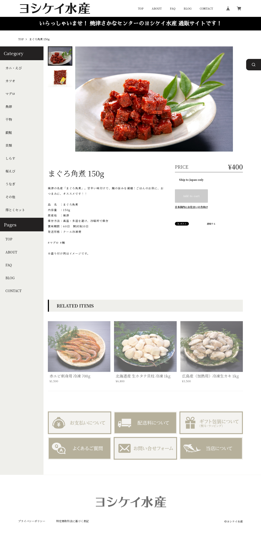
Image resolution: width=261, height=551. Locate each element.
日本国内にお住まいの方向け (191, 207)
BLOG (188, 8)
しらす (10, 158)
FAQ (172, 8)
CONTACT (206, 8)
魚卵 (8, 106)
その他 (10, 197)
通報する (211, 224)
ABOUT (157, 8)
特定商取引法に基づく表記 (72, 521)
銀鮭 (8, 132)
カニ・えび (13, 68)
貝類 (8, 145)
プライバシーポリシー (31, 521)
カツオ (10, 81)
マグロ (10, 93)
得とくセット (15, 210)
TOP (141, 8)
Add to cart (191, 196)
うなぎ (10, 184)
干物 (8, 119)
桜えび (10, 171)
